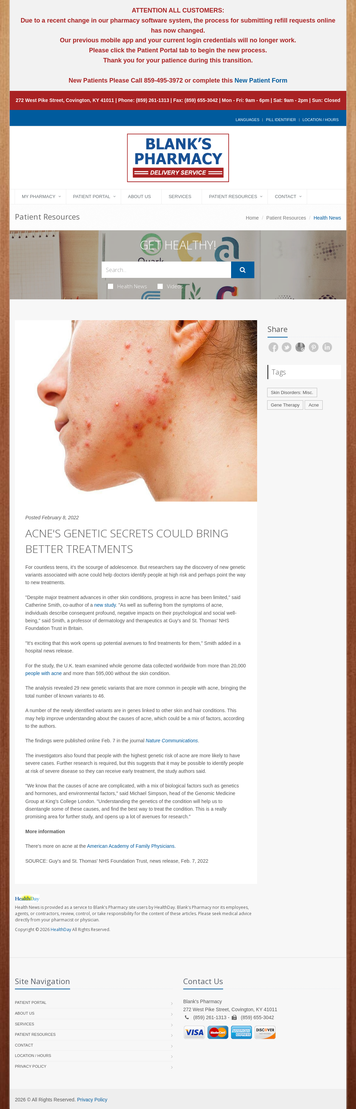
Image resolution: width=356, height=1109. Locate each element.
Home (252, 218)
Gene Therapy (285, 405)
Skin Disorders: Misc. (292, 392)
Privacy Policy (30, 1066)
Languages (247, 120)
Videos (170, 286)
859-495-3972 (162, 80)
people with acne (43, 673)
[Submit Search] (242, 270)
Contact (285, 196)
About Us (139, 196)
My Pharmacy (39, 196)
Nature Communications (172, 740)
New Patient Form (261, 80)
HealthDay (61, 929)
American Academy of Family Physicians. (131, 846)
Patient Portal (91, 196)
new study (105, 605)
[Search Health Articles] (166, 270)
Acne (313, 405)
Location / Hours (321, 120)
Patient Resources (233, 196)
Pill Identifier (281, 120)
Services (180, 196)
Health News (127, 286)
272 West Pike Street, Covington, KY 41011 (65, 100)
